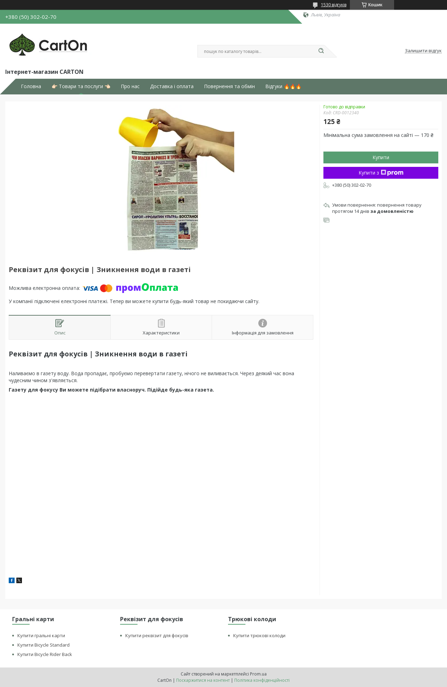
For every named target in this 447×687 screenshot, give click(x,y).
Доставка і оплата (172, 86)
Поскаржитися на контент (203, 680)
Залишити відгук (423, 50)
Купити (380, 157)
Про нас (130, 86)
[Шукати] (321, 51)
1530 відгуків (333, 5)
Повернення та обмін (229, 86)
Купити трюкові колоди (259, 635)
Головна (31, 86)
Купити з (381, 172)
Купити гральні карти (41, 635)
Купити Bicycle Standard (43, 645)
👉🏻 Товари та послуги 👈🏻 (81, 86)
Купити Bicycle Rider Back (44, 654)
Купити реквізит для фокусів (156, 635)
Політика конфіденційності (262, 680)
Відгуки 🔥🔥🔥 (283, 86)
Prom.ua (258, 674)
